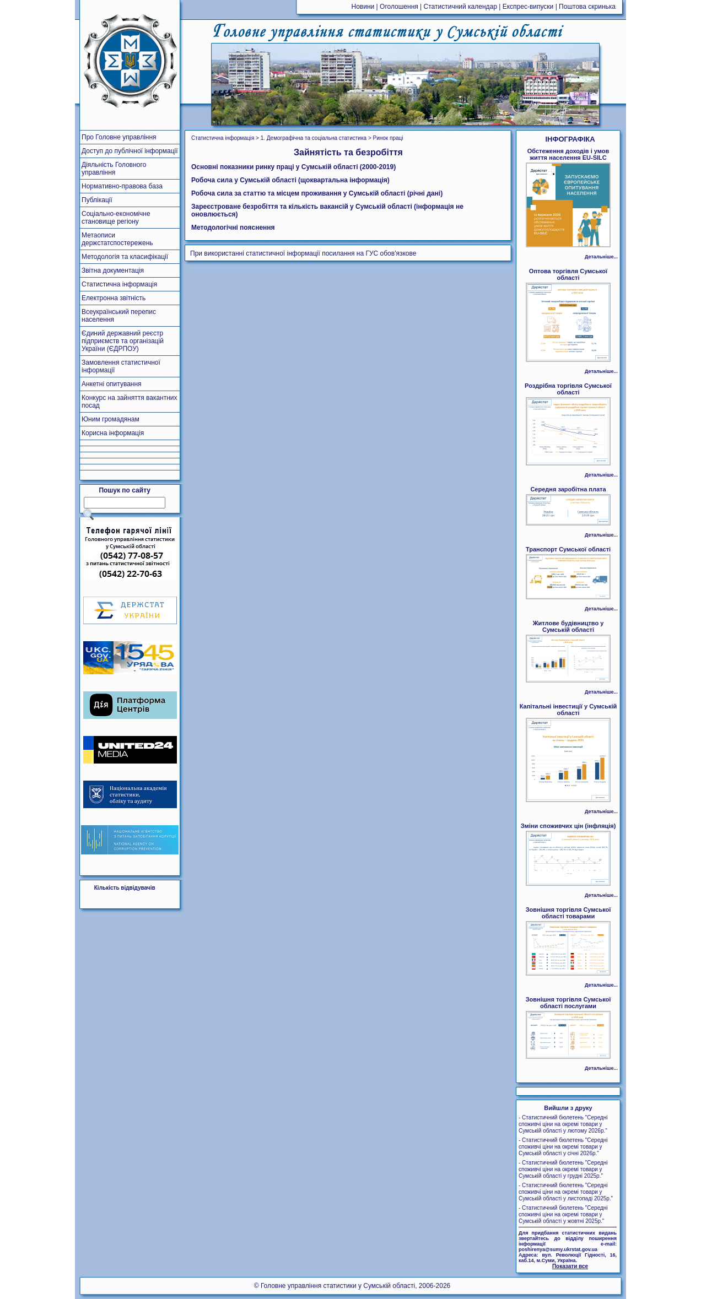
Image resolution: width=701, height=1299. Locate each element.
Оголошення (399, 6)
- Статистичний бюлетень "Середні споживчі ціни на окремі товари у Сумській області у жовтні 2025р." (563, 1214)
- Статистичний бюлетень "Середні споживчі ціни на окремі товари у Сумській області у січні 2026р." (563, 1146)
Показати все (570, 1266)
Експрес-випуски (528, 6)
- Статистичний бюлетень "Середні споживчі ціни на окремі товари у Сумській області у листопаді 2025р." (566, 1191)
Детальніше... (601, 256)
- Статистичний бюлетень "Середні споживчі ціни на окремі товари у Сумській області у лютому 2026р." (563, 1124)
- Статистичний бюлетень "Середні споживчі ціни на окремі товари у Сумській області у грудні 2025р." (563, 1169)
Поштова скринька (587, 6)
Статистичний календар (460, 6)
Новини (363, 6)
